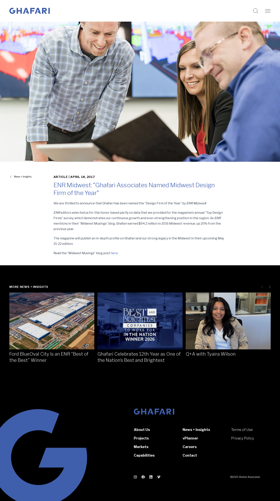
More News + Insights (28, 287)
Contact (190, 455)
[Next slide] (269, 287)
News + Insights (196, 430)
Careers (190, 447)
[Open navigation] (268, 11)
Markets (141, 447)
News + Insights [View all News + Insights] (23, 176)
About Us (142, 430)
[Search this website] (256, 11)
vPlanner (190, 438)
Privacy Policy (242, 438)
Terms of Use (242, 430)
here (114, 253)
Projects (141, 438)
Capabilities (144, 455)
